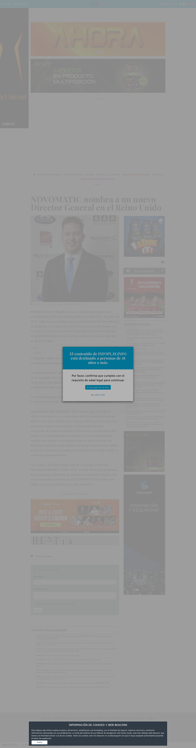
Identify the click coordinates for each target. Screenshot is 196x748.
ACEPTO (39, 742)
